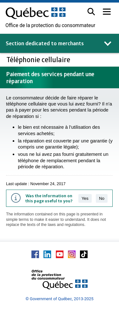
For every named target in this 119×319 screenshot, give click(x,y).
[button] (91, 11)
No (101, 198)
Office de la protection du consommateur (50, 25)
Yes (85, 198)
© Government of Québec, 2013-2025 (59, 298)
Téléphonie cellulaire (39, 59)
